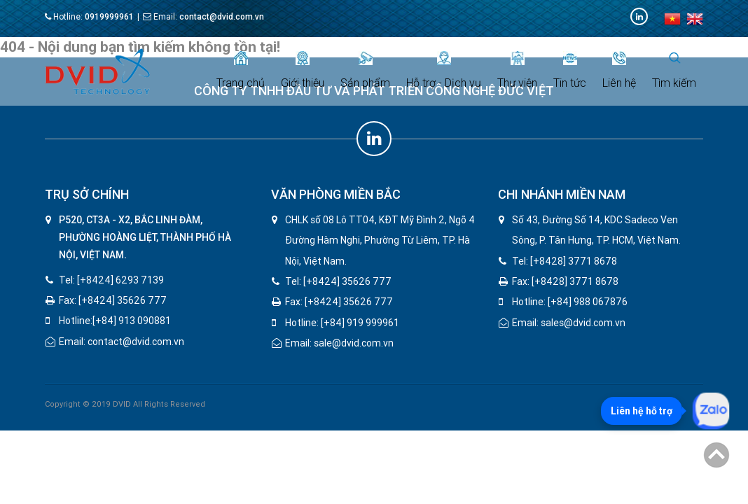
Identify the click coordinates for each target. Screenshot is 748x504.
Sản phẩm (365, 70)
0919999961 (109, 17)
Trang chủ (240, 70)
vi (672, 18)
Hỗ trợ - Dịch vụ (443, 70)
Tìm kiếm (674, 70)
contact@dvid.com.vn (221, 17)
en (694, 18)
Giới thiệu (302, 70)
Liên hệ (619, 70)
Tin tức (569, 70)
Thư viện (517, 70)
